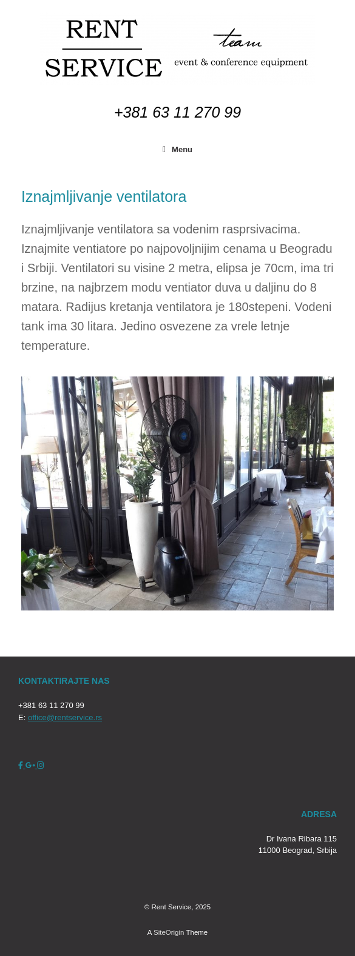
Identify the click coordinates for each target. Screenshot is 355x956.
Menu (177, 149)
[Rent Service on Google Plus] (31, 765)
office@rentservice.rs (65, 717)
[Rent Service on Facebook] (21, 765)
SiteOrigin (169, 932)
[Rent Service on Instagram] (40, 765)
